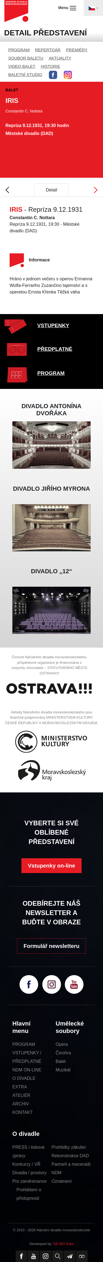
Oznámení (62, 1181)
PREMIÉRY (76, 49)
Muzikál (63, 1070)
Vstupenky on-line (51, 866)
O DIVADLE (23, 1078)
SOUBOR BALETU (25, 58)
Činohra (63, 1053)
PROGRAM (19, 49)
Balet (61, 1061)
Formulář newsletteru (51, 946)
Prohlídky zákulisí (69, 1147)
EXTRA (19, 1087)
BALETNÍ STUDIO (25, 74)
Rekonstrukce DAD (70, 1155)
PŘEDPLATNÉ (54, 349)
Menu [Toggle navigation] (67, 7)
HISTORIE (50, 66)
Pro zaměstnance (29, 1181)
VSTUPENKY (53, 325)
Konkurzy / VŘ (26, 1164)
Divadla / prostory (29, 1172)
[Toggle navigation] (93, 8)
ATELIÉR (21, 1095)
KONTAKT (22, 1112)
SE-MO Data (63, 1244)
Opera (62, 1044)
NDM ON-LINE (26, 1070)
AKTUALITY (60, 58)
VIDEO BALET (21, 66)
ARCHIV (20, 1104)
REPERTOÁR (48, 49)
